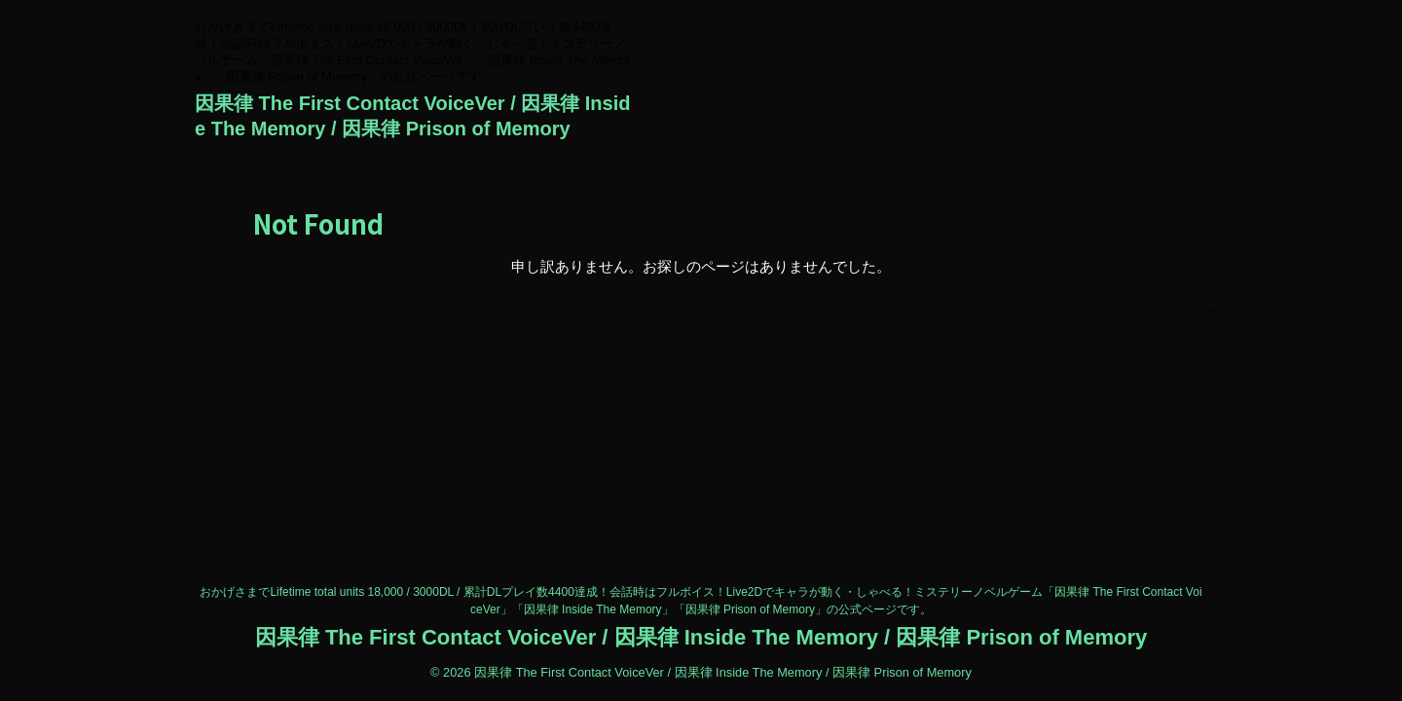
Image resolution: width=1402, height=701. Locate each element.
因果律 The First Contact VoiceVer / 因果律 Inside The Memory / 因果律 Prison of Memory (701, 637)
